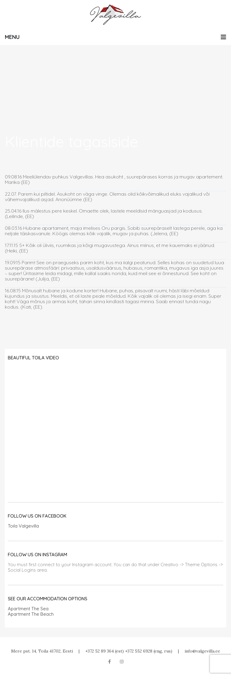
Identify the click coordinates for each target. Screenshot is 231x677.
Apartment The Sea (28, 608)
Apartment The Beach (31, 614)
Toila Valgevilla (23, 526)
